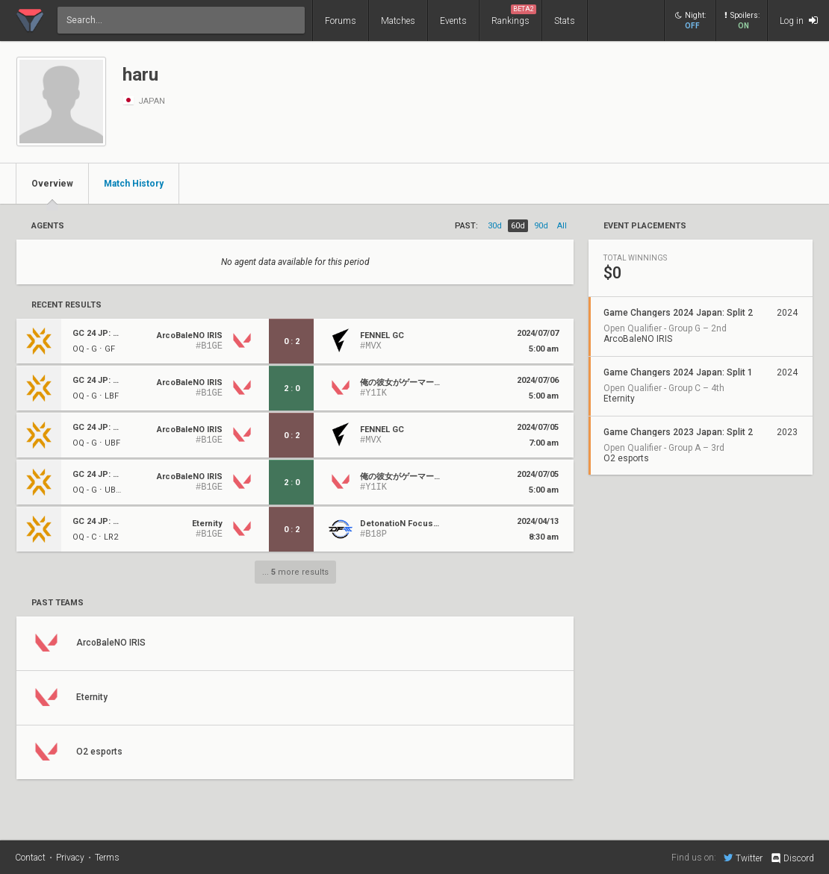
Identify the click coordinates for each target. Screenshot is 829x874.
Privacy (70, 857)
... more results (295, 572)
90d (541, 226)
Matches (398, 21)
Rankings (513, 15)
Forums (340, 21)
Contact (30, 857)
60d (518, 226)
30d (495, 226)
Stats (564, 21)
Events (453, 21)
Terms (107, 857)
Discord (792, 858)
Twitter (743, 857)
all (562, 226)
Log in (799, 20)
